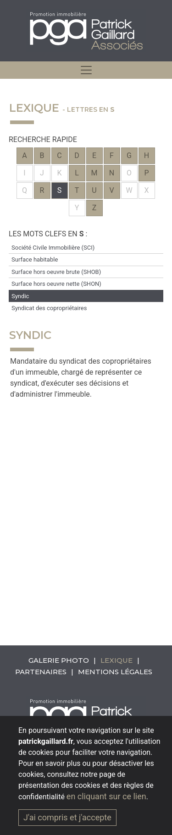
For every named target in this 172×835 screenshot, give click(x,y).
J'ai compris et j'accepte (67, 817)
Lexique (116, 660)
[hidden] (86, 70)
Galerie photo (58, 660)
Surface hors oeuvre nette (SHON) (56, 283)
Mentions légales (115, 671)
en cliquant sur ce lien (106, 796)
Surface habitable (34, 259)
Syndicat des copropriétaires (49, 308)
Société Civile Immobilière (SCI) (52, 247)
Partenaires (41, 671)
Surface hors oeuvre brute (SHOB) (56, 271)
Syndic (20, 296)
